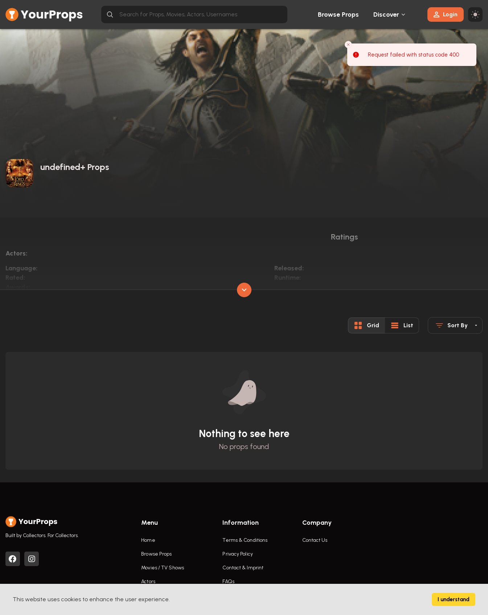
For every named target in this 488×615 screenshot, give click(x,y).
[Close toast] (348, 44)
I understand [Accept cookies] (453, 599)
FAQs (228, 581)
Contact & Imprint (242, 568)
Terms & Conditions (244, 540)
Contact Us (315, 540)
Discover (386, 14)
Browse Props (338, 14)
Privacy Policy (237, 554)
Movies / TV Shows (162, 568)
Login (446, 14)
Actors (148, 581)
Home (148, 540)
